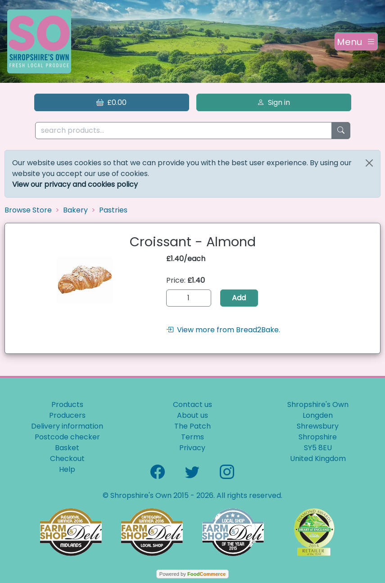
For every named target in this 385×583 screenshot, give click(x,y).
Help (67, 469)
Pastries (113, 210)
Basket (67, 448)
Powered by (192, 574)
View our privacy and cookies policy (75, 184)
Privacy (192, 448)
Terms (192, 437)
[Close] (369, 163)
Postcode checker (67, 437)
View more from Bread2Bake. (223, 330)
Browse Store (28, 210)
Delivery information (67, 426)
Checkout (67, 458)
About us (192, 415)
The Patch (192, 426)
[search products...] (183, 131)
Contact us (192, 404)
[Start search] (340, 131)
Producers (67, 415)
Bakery (75, 210)
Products (67, 404)
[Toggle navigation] (356, 41)
